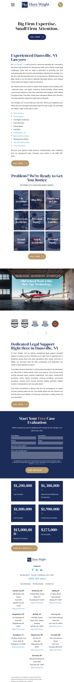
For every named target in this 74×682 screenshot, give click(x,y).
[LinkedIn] (37, 570)
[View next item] (46, 333)
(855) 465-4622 (37, 578)
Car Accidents (18, 116)
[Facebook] (33, 570)
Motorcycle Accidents (21, 136)
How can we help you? (19, 451)
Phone (13, 441)
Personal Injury (18, 113)
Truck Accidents (19, 146)
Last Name (42, 436)
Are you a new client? (18, 446)
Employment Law (19, 133)
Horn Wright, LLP (19, 64)
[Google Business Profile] (41, 570)
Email (40, 441)
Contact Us (49, 584)
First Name (15, 436)
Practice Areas (38, 584)
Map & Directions (18, 609)
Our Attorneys (25, 584)
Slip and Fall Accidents (21, 142)
